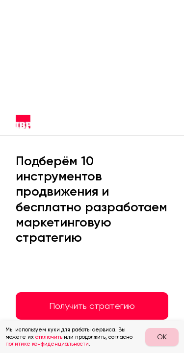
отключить (48, 337)
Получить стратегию (92, 306)
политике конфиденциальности (47, 344)
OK (162, 337)
